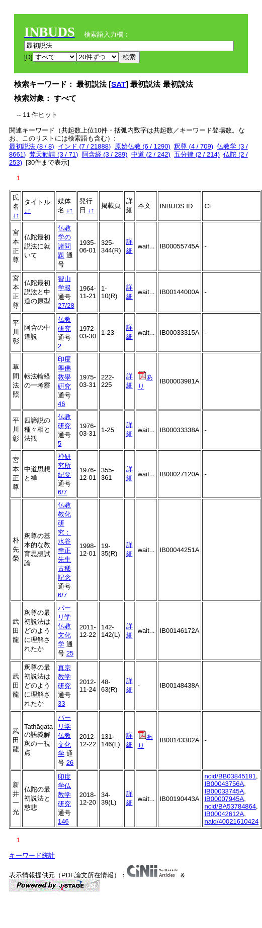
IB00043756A (224, 783)
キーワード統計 (32, 855)
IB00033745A (224, 791)
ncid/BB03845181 (230, 776)
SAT (118, 84)
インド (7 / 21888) (84, 146)
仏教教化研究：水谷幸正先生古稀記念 (64, 541)
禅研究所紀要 (64, 465)
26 (69, 762)
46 (61, 404)
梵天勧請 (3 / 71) (53, 154)
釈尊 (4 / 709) (193, 146)
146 (63, 821)
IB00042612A (224, 814)
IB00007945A (224, 799)
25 (69, 653)
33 (61, 703)
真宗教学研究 (64, 677)
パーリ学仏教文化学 (64, 626)
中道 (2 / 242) (150, 154)
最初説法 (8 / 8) (31, 146)
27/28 (66, 305)
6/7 (62, 492)
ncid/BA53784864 (230, 806)
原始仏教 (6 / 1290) (142, 146)
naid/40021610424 (231, 821)
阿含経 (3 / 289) (105, 154)
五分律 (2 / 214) (197, 154)
